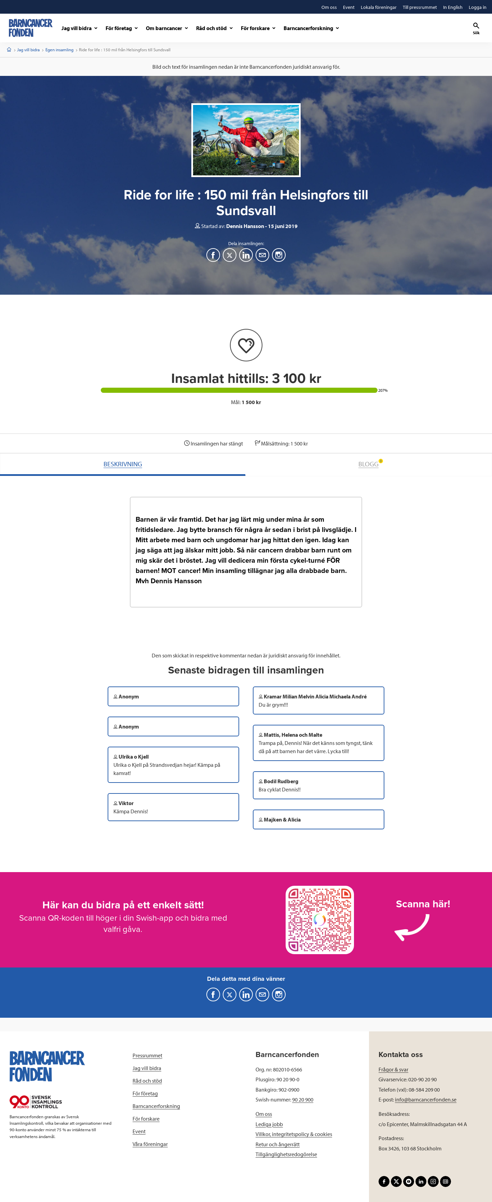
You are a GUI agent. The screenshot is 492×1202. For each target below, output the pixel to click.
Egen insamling (59, 49)
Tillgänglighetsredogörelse (286, 1154)
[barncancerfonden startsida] (30, 28)
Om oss (264, 1113)
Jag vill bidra (28, 49)
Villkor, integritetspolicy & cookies (294, 1134)
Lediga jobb (269, 1124)
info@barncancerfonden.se (425, 1099)
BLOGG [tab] (370, 463)
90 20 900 (302, 1099)
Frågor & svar (393, 1069)
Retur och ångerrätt (278, 1144)
